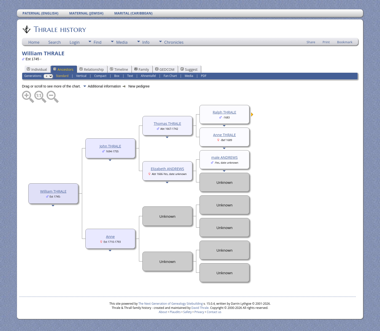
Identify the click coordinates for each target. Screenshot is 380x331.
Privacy (199, 312)
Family (141, 69)
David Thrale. (200, 308)
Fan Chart (170, 76)
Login (75, 42)
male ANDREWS (224, 157)
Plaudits (175, 312)
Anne (110, 236)
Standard (62, 76)
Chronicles (173, 42)
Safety (187, 312)
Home (33, 42)
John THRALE (110, 146)
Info (146, 42)
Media (121, 42)
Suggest (189, 69)
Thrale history (59, 29)
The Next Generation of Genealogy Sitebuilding (170, 304)
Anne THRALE (224, 134)
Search (54, 42)
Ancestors (63, 69)
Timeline (119, 69)
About (163, 312)
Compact (100, 76)
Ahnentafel (148, 76)
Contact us (214, 312)
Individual (37, 69)
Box (116, 76)
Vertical (81, 76)
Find (98, 42)
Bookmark (344, 42)
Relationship (91, 69)
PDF (203, 76)
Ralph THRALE (224, 112)
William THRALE (53, 191)
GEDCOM (164, 69)
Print (326, 42)
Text (130, 76)
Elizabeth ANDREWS (167, 168)
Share (311, 42)
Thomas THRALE (167, 123)
